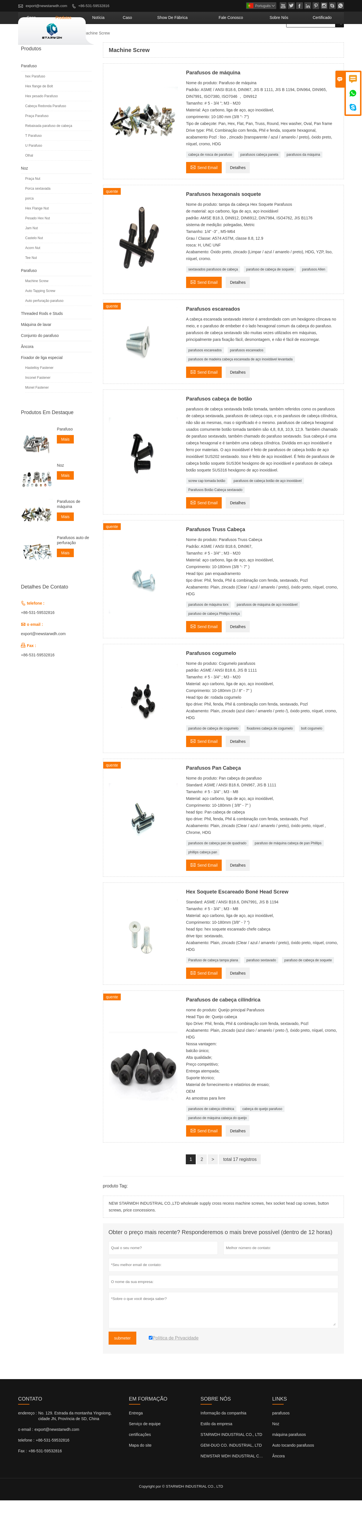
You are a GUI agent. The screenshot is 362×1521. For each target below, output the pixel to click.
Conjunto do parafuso (40, 356)
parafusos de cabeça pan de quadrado (217, 864)
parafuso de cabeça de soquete (270, 290)
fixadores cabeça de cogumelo (270, 749)
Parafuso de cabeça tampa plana (213, 981)
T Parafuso (33, 156)
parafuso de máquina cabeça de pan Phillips (288, 864)
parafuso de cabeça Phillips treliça (214, 634)
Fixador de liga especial (42, 378)
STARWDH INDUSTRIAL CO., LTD (231, 1455)
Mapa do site (140, 1466)
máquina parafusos (289, 1455)
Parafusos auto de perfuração (73, 561)
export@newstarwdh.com (46, 6)
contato (30, 1419)
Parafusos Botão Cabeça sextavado (215, 510)
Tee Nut (31, 278)
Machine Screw (36, 302)
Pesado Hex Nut (37, 239)
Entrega (136, 1433)
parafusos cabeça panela (259, 175)
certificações (140, 1455)
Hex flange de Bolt (39, 107)
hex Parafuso (35, 97)
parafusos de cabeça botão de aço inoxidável (268, 501)
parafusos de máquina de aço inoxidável (267, 625)
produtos (131, 38)
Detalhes (237, 188)
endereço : (27, 1433)
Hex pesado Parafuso (41, 117)
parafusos (281, 1433)
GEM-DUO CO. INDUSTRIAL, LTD (231, 1466)
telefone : (26, 1461)
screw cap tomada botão (206, 501)
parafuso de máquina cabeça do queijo (217, 1139)
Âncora (27, 367)
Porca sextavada (37, 209)
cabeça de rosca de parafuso (210, 175)
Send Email (204, 188)
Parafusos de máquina (68, 524)
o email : (25, 1450)
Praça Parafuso (37, 137)
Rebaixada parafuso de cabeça (48, 146)
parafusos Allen (313, 290)
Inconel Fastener (37, 398)
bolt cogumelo (311, 749)
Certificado (327, 38)
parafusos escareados (205, 371)
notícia (157, 38)
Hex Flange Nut (37, 229)
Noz (24, 189)
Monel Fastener (37, 408)
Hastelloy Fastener (39, 388)
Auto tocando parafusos (293, 1466)
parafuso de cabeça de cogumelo (213, 749)
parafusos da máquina (303, 175)
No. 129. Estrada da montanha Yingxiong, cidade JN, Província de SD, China (74, 1436)
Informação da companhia (223, 1433)
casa (106, 38)
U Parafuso (33, 166)
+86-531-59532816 (93, 6)
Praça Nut (32, 199)
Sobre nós (294, 38)
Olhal (29, 176)
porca (29, 219)
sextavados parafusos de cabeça (213, 290)
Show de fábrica (213, 38)
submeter (122, 1358)
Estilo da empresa (216, 1444)
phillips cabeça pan (202, 873)
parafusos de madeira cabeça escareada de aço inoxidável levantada (240, 380)
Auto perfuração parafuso (44, 321)
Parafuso (68, 53)
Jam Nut (31, 249)
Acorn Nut (32, 269)
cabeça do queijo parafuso (262, 1129)
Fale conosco (258, 38)
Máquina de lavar (36, 345)
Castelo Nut (34, 259)
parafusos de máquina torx (208, 625)
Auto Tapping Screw (40, 311)
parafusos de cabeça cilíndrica (211, 1129)
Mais (65, 460)
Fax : (22, 1471)
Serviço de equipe (145, 1444)
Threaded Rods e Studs (42, 334)
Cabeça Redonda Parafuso (45, 127)
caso (179, 38)
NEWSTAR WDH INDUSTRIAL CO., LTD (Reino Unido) (249, 1476)
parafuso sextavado (261, 981)
